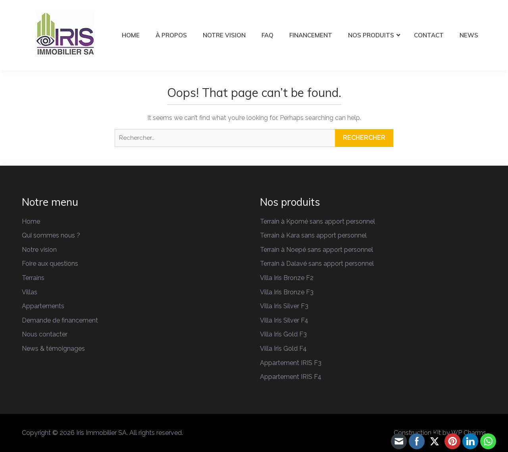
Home (31, 221)
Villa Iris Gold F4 (283, 348)
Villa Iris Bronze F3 (287, 292)
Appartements (43, 306)
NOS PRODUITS (371, 35)
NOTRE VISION (224, 35)
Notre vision (39, 249)
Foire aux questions (50, 263)
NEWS (469, 35)
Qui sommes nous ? (51, 235)
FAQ (267, 35)
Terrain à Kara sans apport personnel (313, 235)
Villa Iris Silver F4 (284, 320)
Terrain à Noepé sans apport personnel (316, 249)
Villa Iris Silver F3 (284, 306)
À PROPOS (171, 35)
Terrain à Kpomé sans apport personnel (317, 221)
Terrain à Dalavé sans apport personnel (317, 263)
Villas (29, 292)
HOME (131, 35)
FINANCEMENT (310, 35)
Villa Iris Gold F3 (283, 334)
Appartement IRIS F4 (290, 377)
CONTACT (429, 35)
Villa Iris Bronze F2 (287, 278)
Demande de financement (60, 320)
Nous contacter (44, 334)
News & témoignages (53, 348)
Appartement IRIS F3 (290, 363)
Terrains (33, 278)
